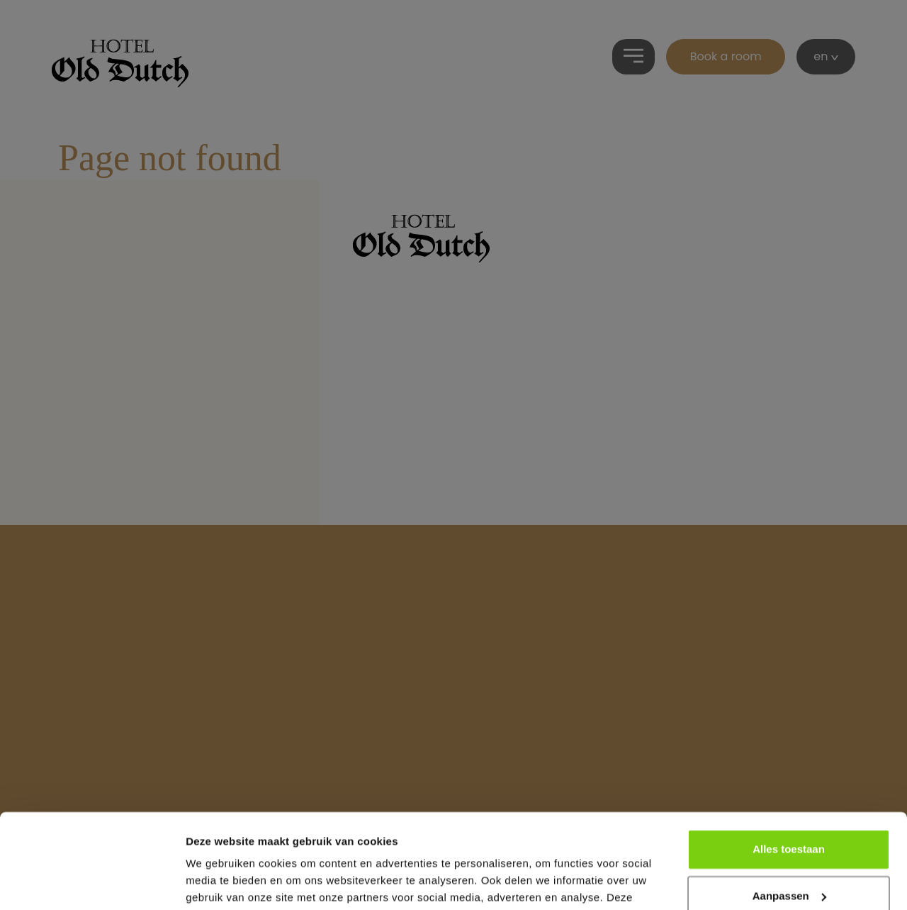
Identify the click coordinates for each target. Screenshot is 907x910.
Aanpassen (789, 807)
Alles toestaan (789, 761)
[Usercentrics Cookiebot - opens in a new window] (92, 882)
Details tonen (219, 882)
